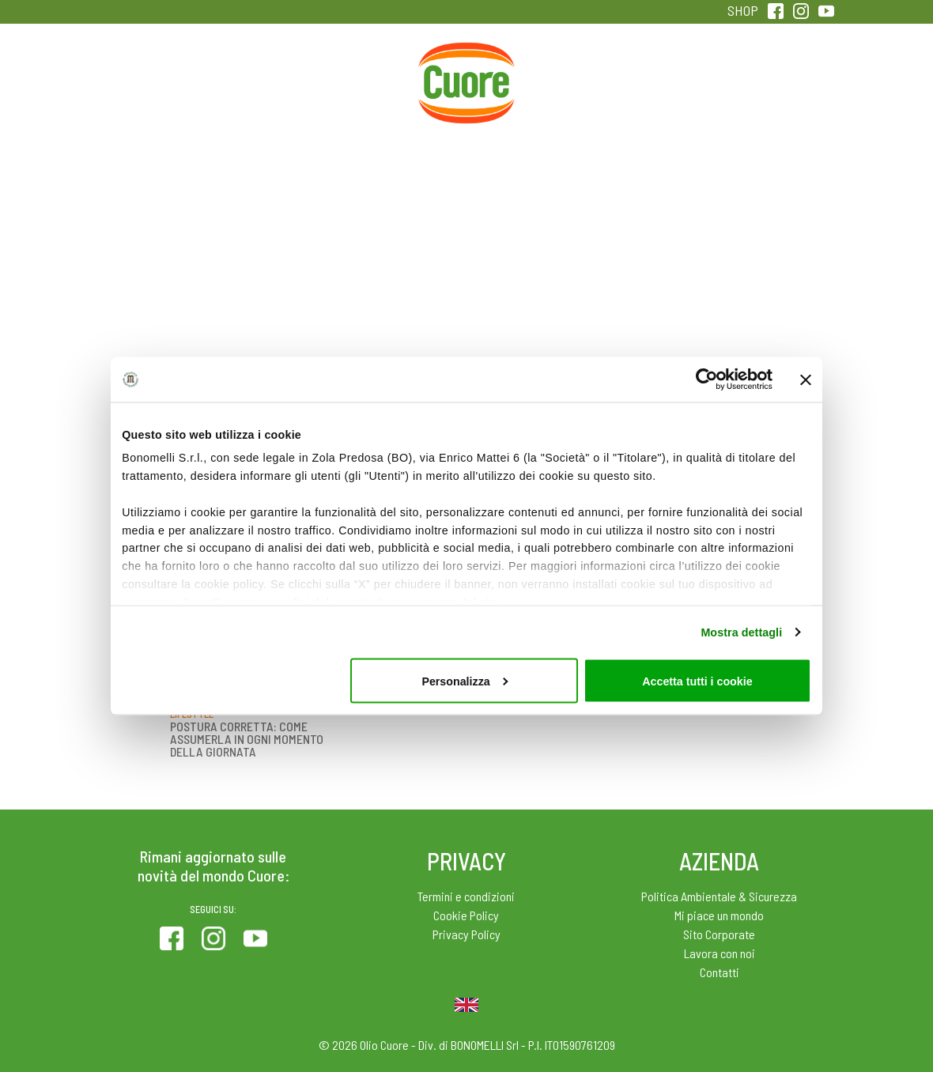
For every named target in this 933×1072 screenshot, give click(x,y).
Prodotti (151, 78)
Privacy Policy (466, 934)
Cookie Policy (466, 915)
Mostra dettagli (741, 631)
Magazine (571, 78)
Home (466, 61)
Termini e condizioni (466, 896)
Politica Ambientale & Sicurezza (719, 896)
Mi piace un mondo (719, 915)
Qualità (676, 78)
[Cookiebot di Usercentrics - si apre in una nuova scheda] (703, 379)
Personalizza (464, 680)
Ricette (362, 78)
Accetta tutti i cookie (697, 680)
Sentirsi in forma (782, 89)
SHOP (742, 10)
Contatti (719, 972)
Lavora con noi (719, 953)
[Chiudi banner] (805, 379)
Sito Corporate (719, 934)
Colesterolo (256, 78)
